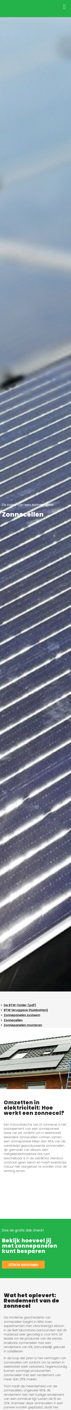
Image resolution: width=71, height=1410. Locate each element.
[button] (64, 6)
